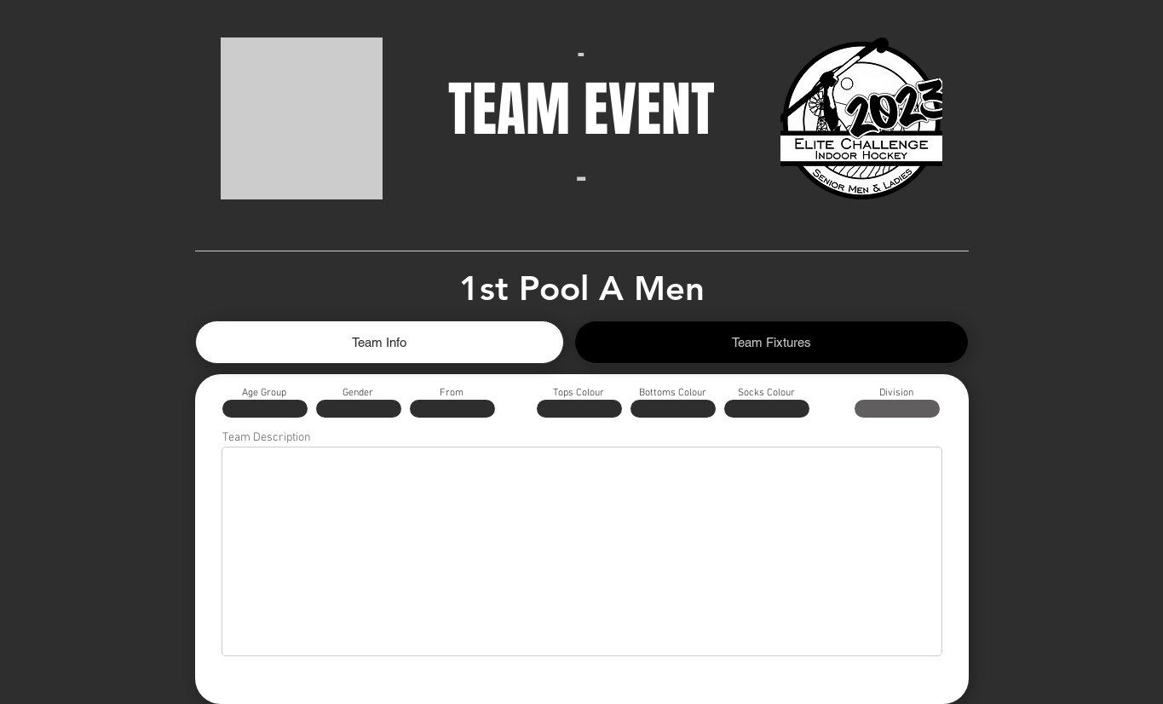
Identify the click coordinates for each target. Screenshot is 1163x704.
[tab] (380, 342)
